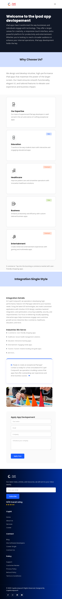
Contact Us (10, 550)
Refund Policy (11, 572)
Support (9, 562)
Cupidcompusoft (12, 590)
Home (8, 517)
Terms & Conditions (13, 576)
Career (8, 528)
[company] (31, 434)
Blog (8, 540)
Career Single (11, 546)
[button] (55, 4)
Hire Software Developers (15, 543)
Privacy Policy (11, 569)
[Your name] (31, 421)
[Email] (31, 427)
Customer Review (12, 565)
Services (9, 524)
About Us (9, 521)
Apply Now (17, 456)
